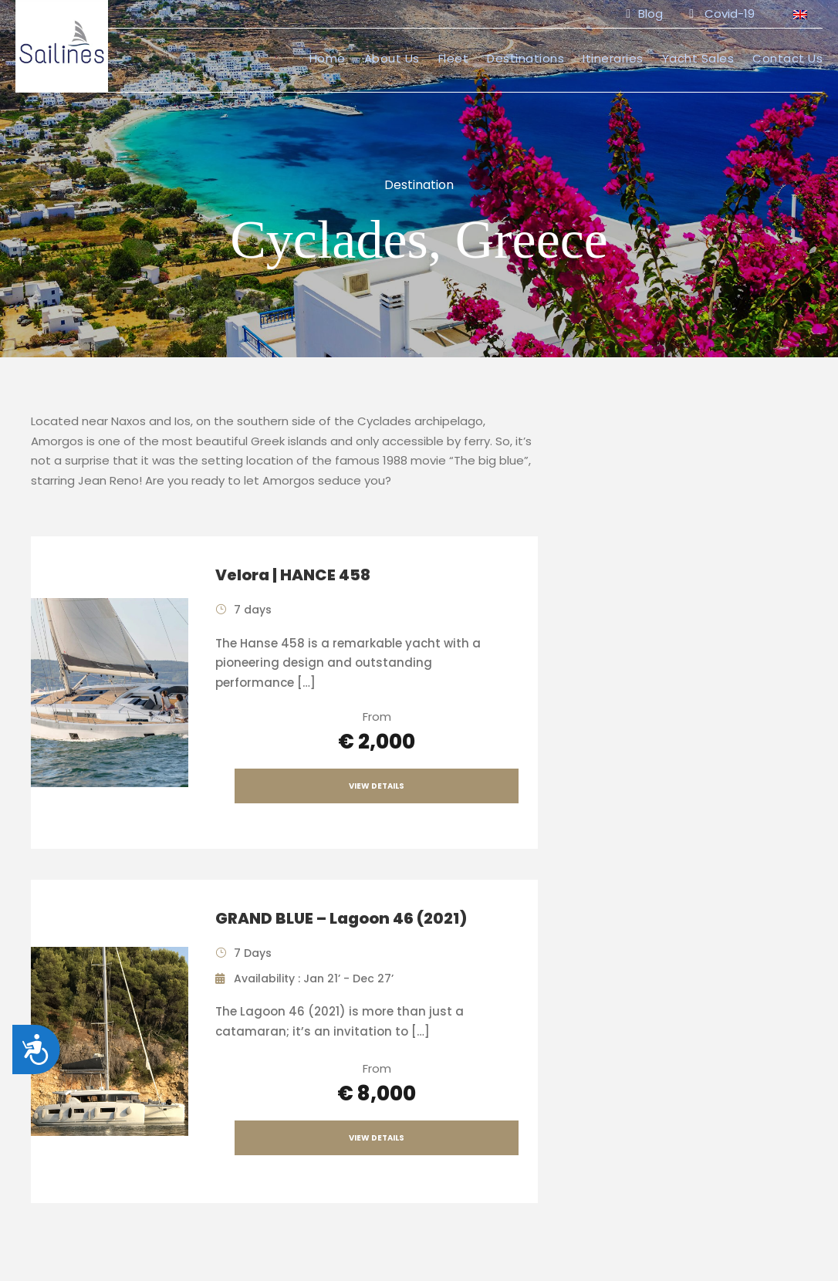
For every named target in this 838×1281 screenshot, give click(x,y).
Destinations (525, 58)
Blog (644, 13)
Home (327, 58)
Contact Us (787, 58)
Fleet (453, 58)
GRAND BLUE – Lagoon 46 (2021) (341, 918)
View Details (376, 786)
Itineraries (613, 58)
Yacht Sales (698, 58)
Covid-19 (722, 13)
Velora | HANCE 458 (292, 575)
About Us (392, 58)
